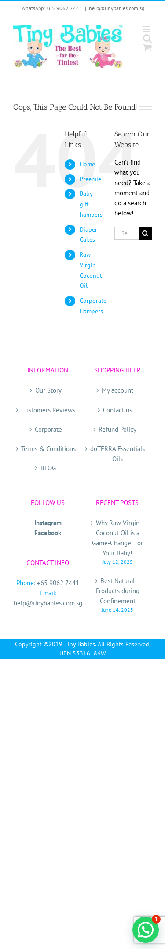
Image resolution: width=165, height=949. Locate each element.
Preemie (90, 179)
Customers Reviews (48, 410)
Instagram (48, 523)
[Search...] (126, 233)
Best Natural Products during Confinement (117, 591)
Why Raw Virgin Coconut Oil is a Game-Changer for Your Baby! (117, 538)
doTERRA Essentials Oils (117, 453)
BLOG (48, 468)
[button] (145, 930)
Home (87, 164)
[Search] (145, 233)
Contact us (117, 410)
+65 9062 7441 (58, 583)
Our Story (48, 390)
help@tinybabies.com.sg (116, 8)
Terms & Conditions (48, 448)
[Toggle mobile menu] (147, 29)
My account (117, 390)
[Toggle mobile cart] (147, 47)
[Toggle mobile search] (147, 38)
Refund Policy (117, 429)
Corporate (48, 429)
